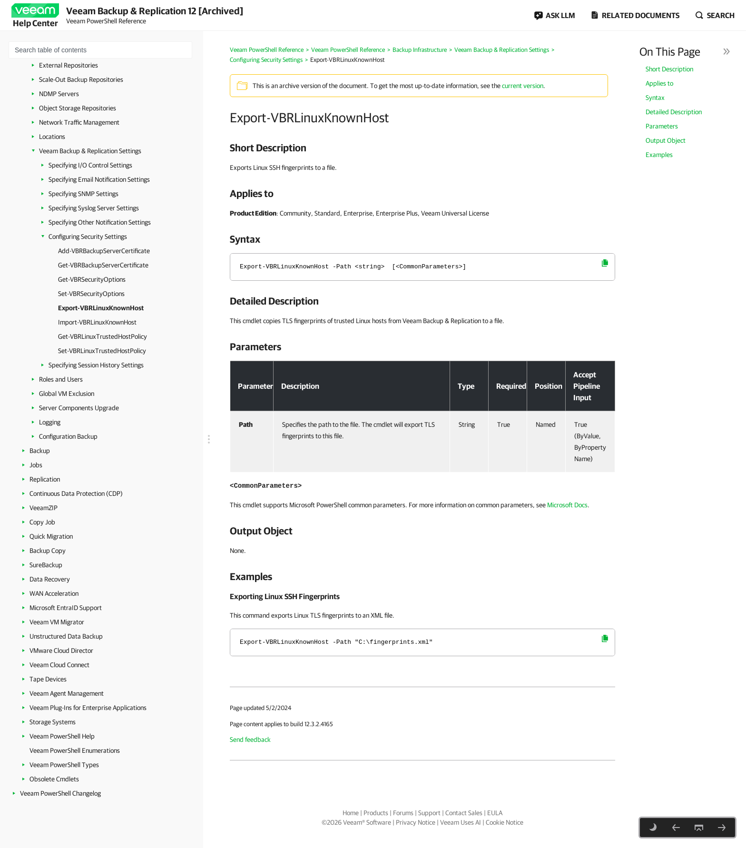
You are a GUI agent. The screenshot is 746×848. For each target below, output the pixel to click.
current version (522, 85)
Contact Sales (463, 813)
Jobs (35, 465)
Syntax (655, 97)
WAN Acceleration (54, 593)
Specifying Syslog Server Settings (94, 208)
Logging (49, 422)
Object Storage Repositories (77, 108)
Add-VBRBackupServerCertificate (104, 251)
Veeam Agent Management (66, 693)
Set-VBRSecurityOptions (91, 293)
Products (375, 813)
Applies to (659, 83)
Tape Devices (48, 679)
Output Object (666, 140)
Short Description (669, 69)
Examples (659, 154)
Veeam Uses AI (460, 822)
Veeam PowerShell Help (62, 736)
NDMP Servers (59, 94)
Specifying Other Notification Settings (100, 222)
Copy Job (42, 522)
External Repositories (68, 65)
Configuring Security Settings (88, 236)
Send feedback (250, 739)
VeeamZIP (43, 508)
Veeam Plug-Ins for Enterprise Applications (88, 707)
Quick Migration (51, 536)
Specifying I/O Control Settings (90, 165)
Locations (52, 136)
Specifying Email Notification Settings (99, 179)
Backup (39, 450)
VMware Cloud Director (61, 650)
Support (429, 813)
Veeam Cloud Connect (59, 665)
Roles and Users (61, 379)
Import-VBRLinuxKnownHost (97, 322)
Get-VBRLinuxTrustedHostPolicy (102, 336)
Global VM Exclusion (66, 393)
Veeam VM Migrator (56, 622)
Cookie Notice (504, 822)
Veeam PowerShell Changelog (60, 793)
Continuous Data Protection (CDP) (76, 493)
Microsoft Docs (567, 505)
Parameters (662, 126)
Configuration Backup (68, 436)
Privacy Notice (415, 822)
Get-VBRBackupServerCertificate (103, 265)
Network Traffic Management (79, 122)
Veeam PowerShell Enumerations (74, 750)
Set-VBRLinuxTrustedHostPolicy (102, 351)
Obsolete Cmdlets (54, 779)
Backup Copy (47, 550)
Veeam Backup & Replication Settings (90, 151)
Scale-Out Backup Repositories (81, 79)
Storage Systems (52, 722)
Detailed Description (674, 112)
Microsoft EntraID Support (65, 607)
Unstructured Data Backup (66, 636)
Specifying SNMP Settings (83, 193)
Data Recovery (49, 579)
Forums (403, 813)
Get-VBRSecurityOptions (92, 279)
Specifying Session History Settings (96, 365)
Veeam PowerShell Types (64, 765)
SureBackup (45, 565)
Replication (44, 479)
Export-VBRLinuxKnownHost (101, 308)
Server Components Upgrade (79, 408)
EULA (494, 813)
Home (351, 813)
